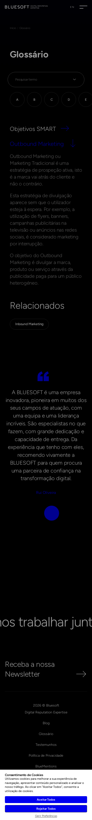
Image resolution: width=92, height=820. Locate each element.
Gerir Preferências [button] (46, 816)
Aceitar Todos (46, 799)
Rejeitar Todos (45, 808)
